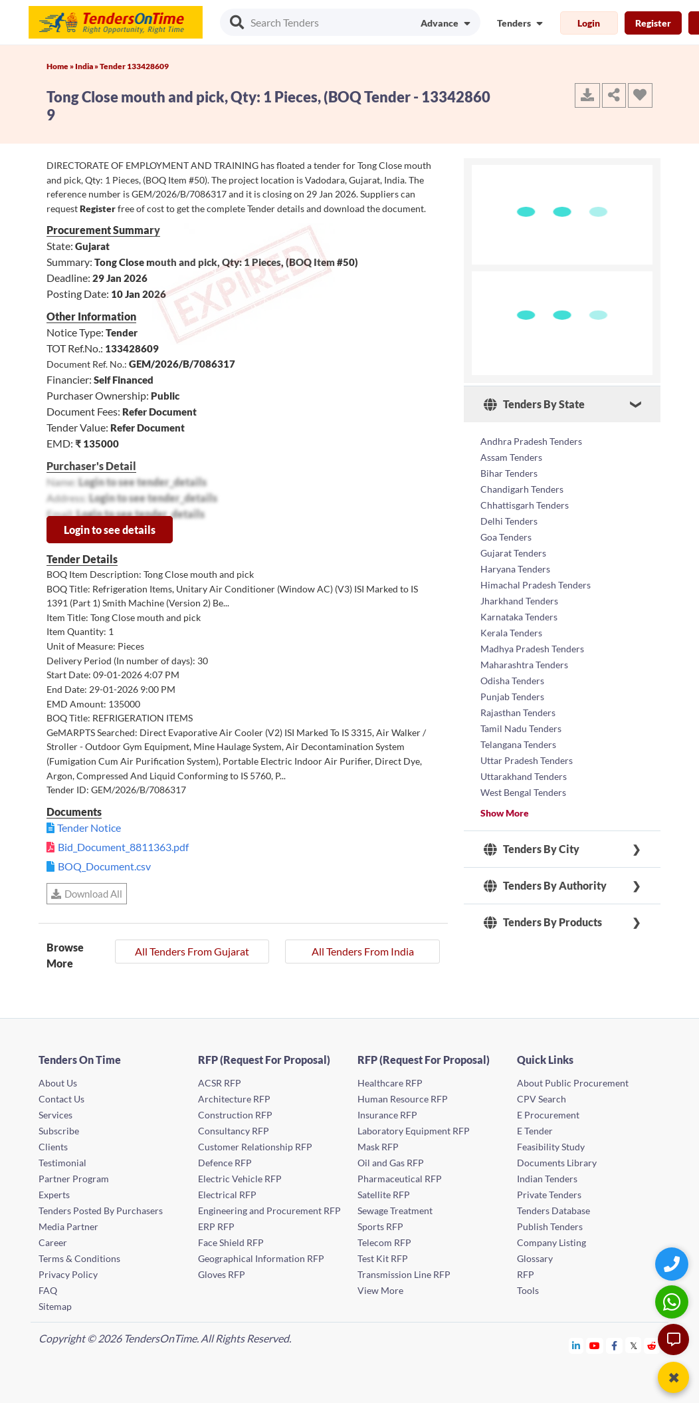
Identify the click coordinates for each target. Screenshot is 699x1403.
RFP (525, 1274)
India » (87, 66)
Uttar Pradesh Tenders (526, 760)
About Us (58, 1082)
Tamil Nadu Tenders (520, 728)
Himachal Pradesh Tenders (535, 584)
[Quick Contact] (673, 1263)
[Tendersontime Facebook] (614, 1345)
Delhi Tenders (509, 521)
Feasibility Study (551, 1146)
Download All (86, 894)
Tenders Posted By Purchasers (101, 1210)
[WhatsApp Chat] (673, 1301)
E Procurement (548, 1114)
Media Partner (68, 1226)
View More (380, 1290)
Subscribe (59, 1130)
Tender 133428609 (134, 66)
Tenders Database (553, 1210)
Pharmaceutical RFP (399, 1178)
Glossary (535, 1258)
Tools (528, 1290)
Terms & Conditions (79, 1258)
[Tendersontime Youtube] (595, 1345)
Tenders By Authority (545, 886)
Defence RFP (225, 1162)
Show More (504, 813)
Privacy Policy (68, 1274)
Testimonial (62, 1162)
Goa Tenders (506, 537)
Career (53, 1242)
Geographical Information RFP (261, 1258)
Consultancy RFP (233, 1130)
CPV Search (541, 1098)
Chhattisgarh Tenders (524, 505)
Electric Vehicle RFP (240, 1178)
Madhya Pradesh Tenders (532, 648)
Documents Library (557, 1162)
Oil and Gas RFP (390, 1162)
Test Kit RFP (382, 1258)
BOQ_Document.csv (104, 866)
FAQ (48, 1290)
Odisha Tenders (512, 680)
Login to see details (109, 529)
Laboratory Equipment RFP (413, 1130)
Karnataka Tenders (518, 616)
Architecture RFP (234, 1098)
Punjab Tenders (512, 696)
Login (588, 23)
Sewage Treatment (395, 1210)
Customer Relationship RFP (255, 1146)
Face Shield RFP (231, 1242)
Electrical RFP (227, 1194)
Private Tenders (549, 1194)
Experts (54, 1194)
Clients (53, 1146)
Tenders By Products (543, 922)
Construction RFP (235, 1114)
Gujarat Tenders (513, 553)
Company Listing (551, 1242)
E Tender (535, 1130)
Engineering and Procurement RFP (269, 1210)
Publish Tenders (550, 1226)
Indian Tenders (547, 1178)
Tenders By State (534, 404)
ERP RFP (216, 1226)
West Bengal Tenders (523, 792)
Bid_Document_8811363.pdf (123, 846)
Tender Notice (89, 827)
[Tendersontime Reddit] (652, 1345)
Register (653, 23)
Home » (61, 66)
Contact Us (61, 1098)
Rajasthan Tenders (517, 712)
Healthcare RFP (390, 1082)
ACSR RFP (219, 1082)
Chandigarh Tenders (521, 489)
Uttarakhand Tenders (523, 776)
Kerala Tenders (511, 632)
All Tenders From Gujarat (192, 951)
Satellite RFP (383, 1194)
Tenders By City (531, 849)
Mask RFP (378, 1146)
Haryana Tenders (515, 568)
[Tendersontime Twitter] (633, 1345)
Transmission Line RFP (403, 1274)
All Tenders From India (363, 951)
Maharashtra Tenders (524, 664)
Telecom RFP (384, 1242)
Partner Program (74, 1178)
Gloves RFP (221, 1274)
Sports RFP (380, 1226)
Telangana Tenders (518, 744)
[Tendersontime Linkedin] (576, 1345)
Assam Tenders (511, 457)
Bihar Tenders (509, 473)
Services (55, 1114)
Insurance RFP (387, 1114)
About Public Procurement (573, 1082)
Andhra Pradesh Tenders (531, 441)
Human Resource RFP (402, 1098)
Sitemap (55, 1306)
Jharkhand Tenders (519, 600)
